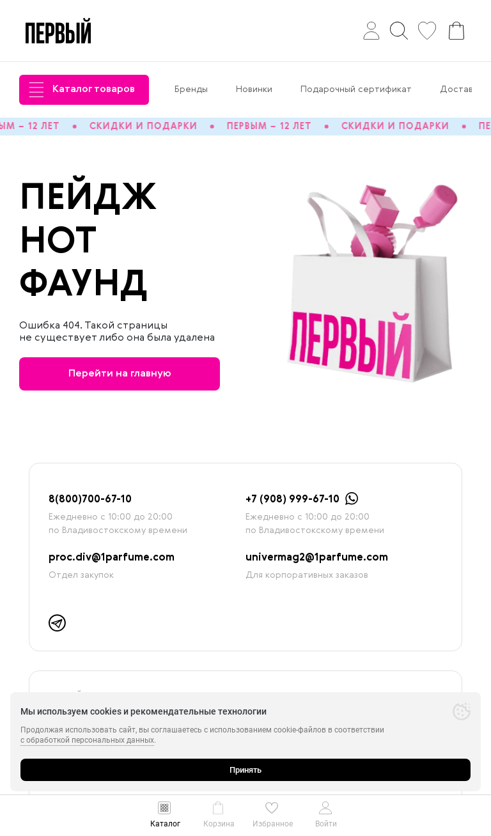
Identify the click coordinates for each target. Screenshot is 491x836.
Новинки (254, 89)
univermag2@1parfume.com (317, 558)
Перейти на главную (119, 374)
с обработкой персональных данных (87, 740)
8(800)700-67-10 (90, 500)
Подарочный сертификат (356, 89)
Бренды (191, 89)
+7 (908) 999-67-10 (292, 500)
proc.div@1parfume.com (112, 558)
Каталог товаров (82, 89)
